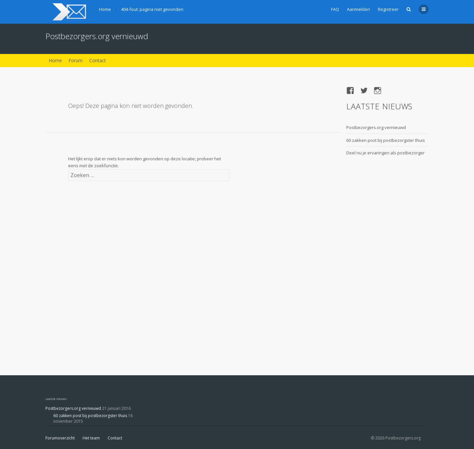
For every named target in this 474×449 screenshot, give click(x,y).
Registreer (388, 9)
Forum (75, 60)
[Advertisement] (372, 262)
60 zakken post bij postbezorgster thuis (385, 140)
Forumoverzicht (60, 438)
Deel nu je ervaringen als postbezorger (385, 153)
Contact (97, 60)
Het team (91, 438)
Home (105, 9)
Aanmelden (358, 9)
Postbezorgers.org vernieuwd (96, 36)
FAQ (335, 9)
